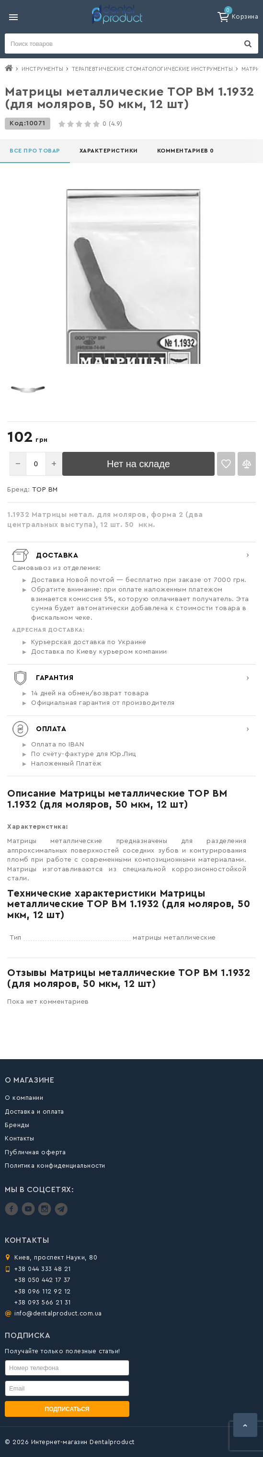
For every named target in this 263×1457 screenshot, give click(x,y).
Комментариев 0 (185, 150)
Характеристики (109, 150)
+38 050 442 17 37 (42, 1280)
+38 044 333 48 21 (42, 1269)
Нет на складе (138, 464)
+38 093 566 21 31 (42, 1302)
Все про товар (35, 150)
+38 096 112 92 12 (42, 1291)
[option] (27, 389)
